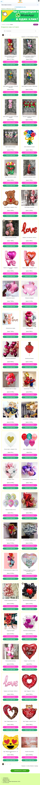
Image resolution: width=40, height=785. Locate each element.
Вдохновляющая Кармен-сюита (29, 600)
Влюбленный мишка (29, 358)
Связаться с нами (20, 770)
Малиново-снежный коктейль (29, 630)
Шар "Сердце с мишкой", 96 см (29, 721)
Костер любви (10, 418)
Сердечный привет (11, 630)
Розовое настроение (29, 751)
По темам (7, 24)
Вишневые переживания (11, 358)
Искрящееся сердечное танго (29, 509)
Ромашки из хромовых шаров (29, 177)
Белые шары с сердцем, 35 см (10, 449)
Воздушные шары (6, 780)
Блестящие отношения (29, 207)
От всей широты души (10, 539)
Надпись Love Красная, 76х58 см (29, 237)
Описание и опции (10, 61)
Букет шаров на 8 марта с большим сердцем (10, 117)
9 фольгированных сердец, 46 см (29, 479)
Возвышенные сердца (10, 328)
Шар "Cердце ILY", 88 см (29, 691)
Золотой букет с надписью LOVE (29, 418)
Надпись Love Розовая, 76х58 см (10, 691)
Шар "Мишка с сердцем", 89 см (10, 207)
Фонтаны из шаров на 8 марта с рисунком (29, 117)
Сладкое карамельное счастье (10, 600)
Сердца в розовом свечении (10, 237)
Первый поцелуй (29, 328)
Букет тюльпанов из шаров (10, 177)
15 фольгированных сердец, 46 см (10, 570)
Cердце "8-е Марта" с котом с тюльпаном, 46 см (29, 571)
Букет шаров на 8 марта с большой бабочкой (10, 87)
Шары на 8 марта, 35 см (11, 509)
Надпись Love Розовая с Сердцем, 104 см (10, 268)
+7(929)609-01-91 (20, 7)
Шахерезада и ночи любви (29, 388)
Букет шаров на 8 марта (11, 146)
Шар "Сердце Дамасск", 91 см (10, 721)
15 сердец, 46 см (10, 479)
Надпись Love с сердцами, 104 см (29, 267)
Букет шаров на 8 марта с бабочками (29, 86)
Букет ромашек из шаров (29, 146)
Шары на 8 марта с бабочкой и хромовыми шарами (29, 57)
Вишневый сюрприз (11, 297)
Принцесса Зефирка (29, 297)
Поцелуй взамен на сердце (10, 388)
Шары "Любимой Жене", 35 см (29, 449)
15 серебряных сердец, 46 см (29, 539)
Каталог (3, 24)
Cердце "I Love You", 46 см (29, 660)
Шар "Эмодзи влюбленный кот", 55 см (10, 752)
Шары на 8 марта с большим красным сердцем (11, 57)
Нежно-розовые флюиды (10, 660)
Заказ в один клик (10, 64)
